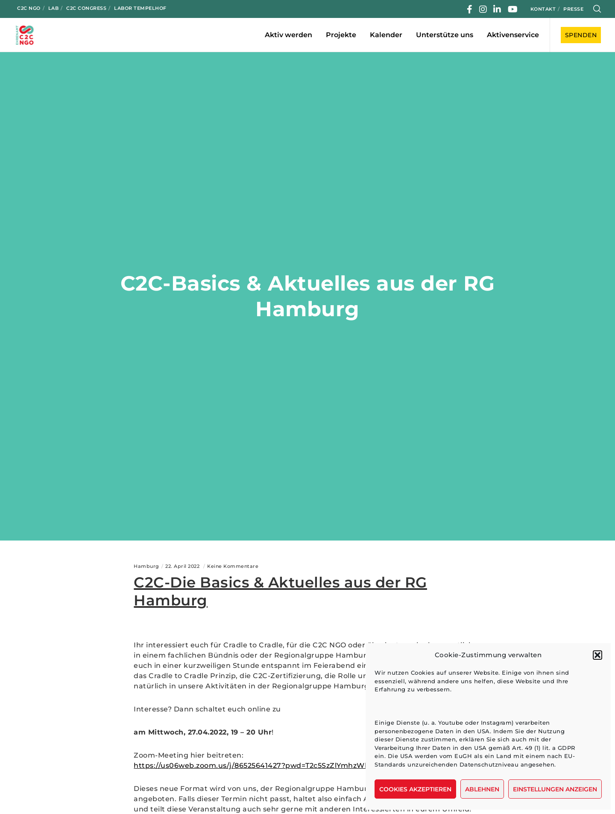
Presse (573, 9)
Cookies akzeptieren (415, 789)
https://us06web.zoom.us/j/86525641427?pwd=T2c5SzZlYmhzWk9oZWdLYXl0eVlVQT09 (292, 765)
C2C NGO (29, 8)
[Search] (597, 9)
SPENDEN (581, 35)
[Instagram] (483, 9)
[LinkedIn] (497, 9)
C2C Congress (86, 8)
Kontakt (543, 9)
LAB (53, 8)
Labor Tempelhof (140, 8)
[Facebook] (470, 9)
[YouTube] (513, 9)
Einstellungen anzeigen (555, 789)
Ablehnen (482, 789)
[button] (597, 655)
